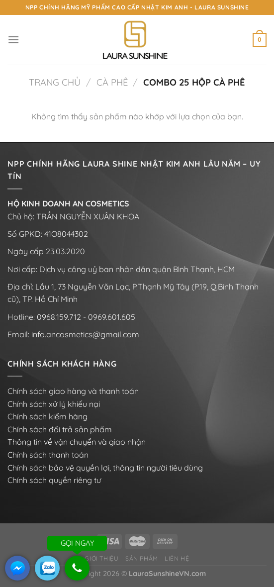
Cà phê (112, 82)
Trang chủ (55, 82)
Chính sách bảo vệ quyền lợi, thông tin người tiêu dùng (105, 468)
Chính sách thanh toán (48, 455)
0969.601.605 (111, 317)
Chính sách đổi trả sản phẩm (59, 429)
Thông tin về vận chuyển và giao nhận (76, 442)
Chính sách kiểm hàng (47, 416)
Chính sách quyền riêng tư (54, 480)
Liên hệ (177, 558)
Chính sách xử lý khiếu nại (53, 404)
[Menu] (13, 39)
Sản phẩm (141, 558)
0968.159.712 (59, 317)
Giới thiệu (101, 558)
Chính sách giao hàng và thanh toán (73, 391)
